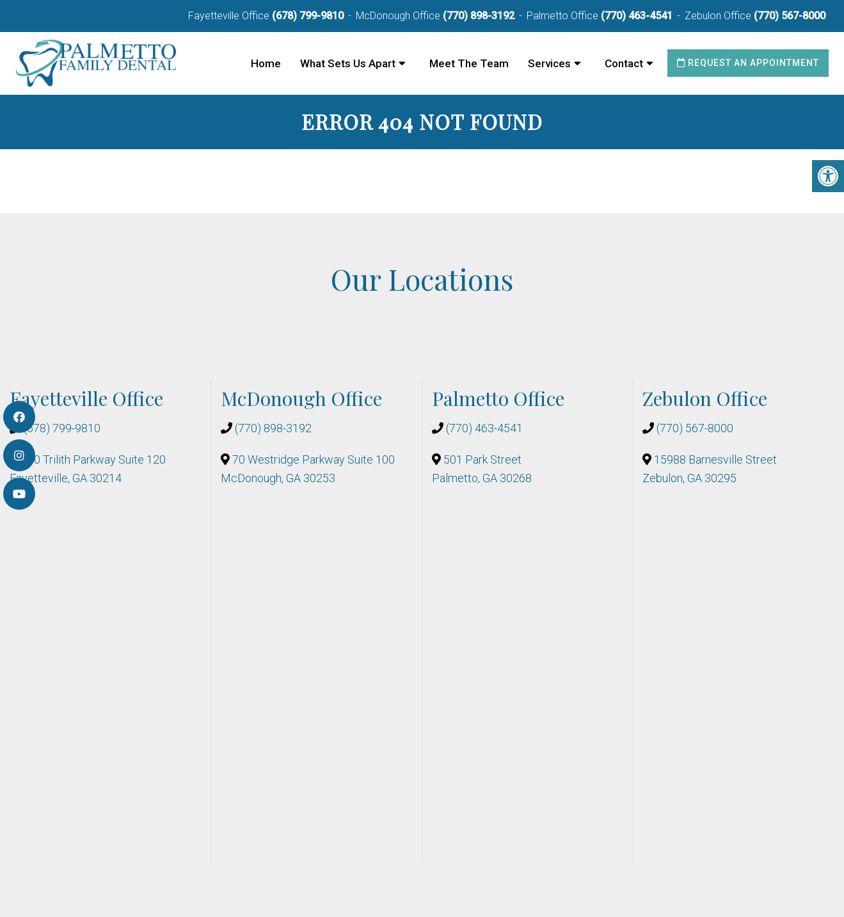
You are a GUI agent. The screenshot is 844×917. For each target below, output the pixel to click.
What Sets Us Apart (347, 63)
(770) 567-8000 (789, 16)
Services (549, 63)
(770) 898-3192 (478, 16)
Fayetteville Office (230, 16)
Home (266, 63)
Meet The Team (469, 63)
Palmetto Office (564, 16)
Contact (624, 63)
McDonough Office (399, 16)
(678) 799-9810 (308, 16)
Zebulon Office (719, 16)
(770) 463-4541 (637, 16)
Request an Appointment (748, 63)
